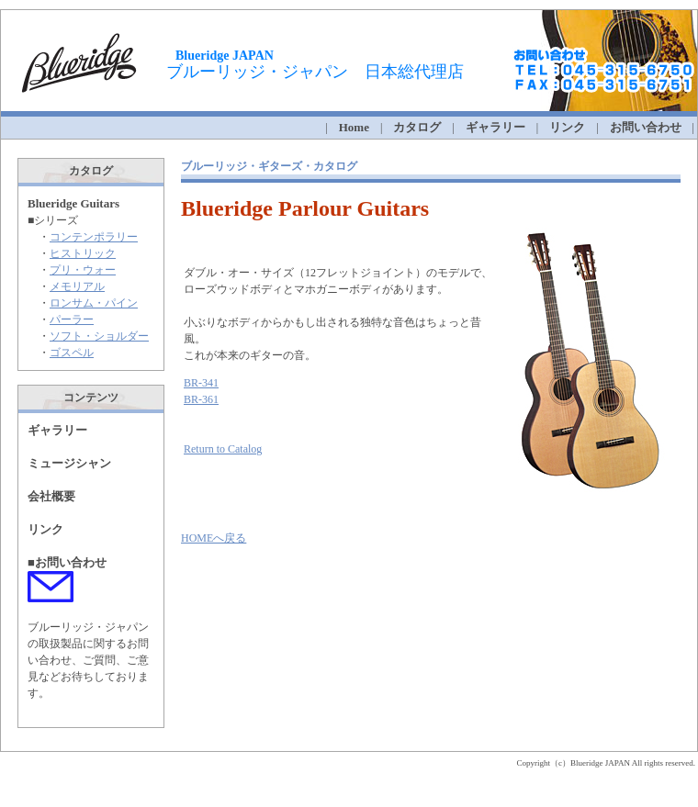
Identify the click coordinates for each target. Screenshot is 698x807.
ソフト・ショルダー (99, 336)
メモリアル (77, 286)
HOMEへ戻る (213, 538)
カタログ (417, 127)
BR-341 (201, 382)
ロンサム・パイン (94, 303)
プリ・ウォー (83, 269)
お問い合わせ (645, 127)
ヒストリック (83, 253)
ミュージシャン (69, 463)
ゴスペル (72, 352)
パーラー (72, 319)
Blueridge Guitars (73, 203)
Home (354, 127)
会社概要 (51, 496)
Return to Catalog (223, 449)
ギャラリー (57, 430)
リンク (567, 127)
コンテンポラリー (94, 236)
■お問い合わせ (67, 562)
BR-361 (201, 399)
